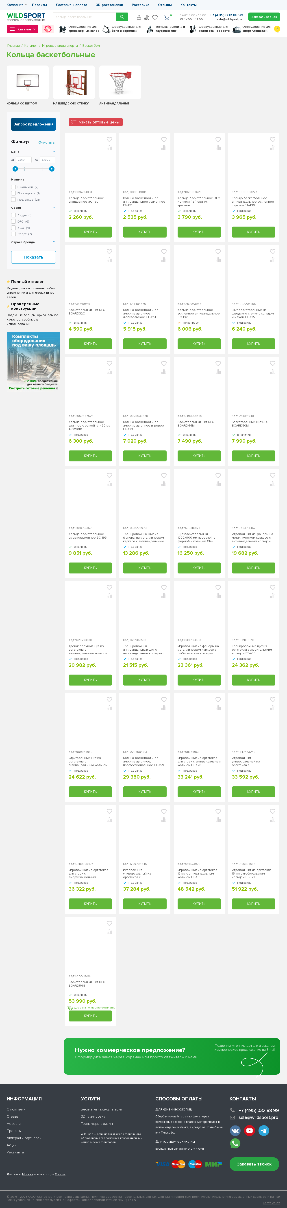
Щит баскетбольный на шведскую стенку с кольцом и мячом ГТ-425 (253, 313)
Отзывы (165, 5)
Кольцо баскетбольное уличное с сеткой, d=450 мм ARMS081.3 (90, 425)
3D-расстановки (109, 5)
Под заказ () (28, 200)
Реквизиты (15, 1152)
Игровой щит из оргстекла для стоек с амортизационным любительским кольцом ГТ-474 (88, 873)
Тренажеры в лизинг (97, 1123)
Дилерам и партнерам (24, 1138)
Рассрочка (140, 5)
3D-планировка (93, 1116)
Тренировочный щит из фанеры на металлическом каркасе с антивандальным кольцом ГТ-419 (143, 537)
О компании (16, 1109)
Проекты (39, 5)
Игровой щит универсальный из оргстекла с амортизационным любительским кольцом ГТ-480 (141, 873)
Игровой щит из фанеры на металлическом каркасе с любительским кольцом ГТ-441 (198, 649)
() (24, 215)
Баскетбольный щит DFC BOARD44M (196, 423)
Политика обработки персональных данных (124, 1197)
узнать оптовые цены (99, 122)
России (60, 1174)
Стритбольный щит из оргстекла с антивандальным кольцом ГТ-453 (88, 761)
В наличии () (27, 187)
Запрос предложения (34, 124)
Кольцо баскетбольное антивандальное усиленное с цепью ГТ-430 (253, 201)
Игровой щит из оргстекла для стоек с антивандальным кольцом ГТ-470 (199, 761)
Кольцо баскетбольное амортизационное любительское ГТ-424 (141, 313)
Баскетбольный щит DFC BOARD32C (87, 311)
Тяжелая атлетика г (170, 29)
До (36, 160)
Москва (27, 1174)
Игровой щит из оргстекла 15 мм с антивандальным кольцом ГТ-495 (197, 873)
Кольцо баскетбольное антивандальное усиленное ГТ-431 (144, 201)
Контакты (188, 5)
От (12, 160)
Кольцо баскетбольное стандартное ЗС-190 (86, 200)
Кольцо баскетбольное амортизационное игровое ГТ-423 (143, 425)
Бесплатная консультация (101, 1109)
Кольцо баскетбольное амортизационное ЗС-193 (88, 535)
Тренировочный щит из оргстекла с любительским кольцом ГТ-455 (252, 649)
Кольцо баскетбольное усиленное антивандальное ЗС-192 (199, 313)
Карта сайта (271, 1203)
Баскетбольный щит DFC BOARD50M (250, 423)
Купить (90, 232)
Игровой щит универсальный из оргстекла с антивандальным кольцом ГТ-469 (251, 761)
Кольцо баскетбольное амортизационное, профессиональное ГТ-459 (143, 761)
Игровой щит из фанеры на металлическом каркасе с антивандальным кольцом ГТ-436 (252, 537)
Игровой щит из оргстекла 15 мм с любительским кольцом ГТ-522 (252, 873)
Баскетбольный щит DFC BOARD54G (87, 983)
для (83, 29)
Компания (15, 5)
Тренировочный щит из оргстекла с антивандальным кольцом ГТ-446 (88, 649)
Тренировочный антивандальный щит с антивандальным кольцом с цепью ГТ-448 (143, 649)
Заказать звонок (254, 1164)
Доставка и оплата (71, 5)
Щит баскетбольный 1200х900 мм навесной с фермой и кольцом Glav (196, 537)
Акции (11, 1145)
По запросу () (28, 193)
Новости (14, 1123)
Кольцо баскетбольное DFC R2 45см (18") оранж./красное (199, 201)
